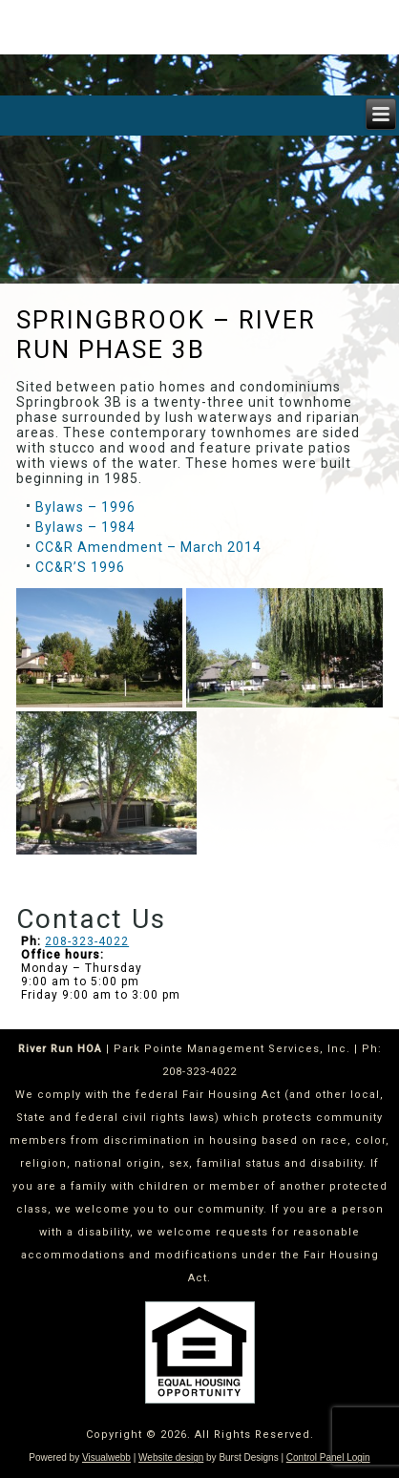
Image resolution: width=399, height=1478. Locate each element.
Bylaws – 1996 (85, 507)
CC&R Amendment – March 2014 (148, 547)
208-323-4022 (87, 941)
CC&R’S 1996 (80, 567)
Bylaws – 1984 (85, 527)
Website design (170, 1457)
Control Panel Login (328, 1457)
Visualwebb (106, 1457)
